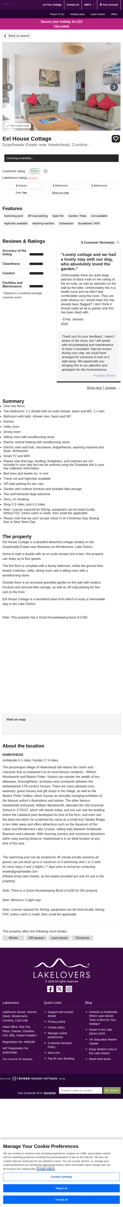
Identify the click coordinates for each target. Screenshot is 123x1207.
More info (54, 1052)
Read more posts (100, 1059)
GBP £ (89, 4)
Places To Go (57, 14)
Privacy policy (56, 1021)
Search (114, 1090)
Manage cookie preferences (57, 1035)
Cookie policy (56, 1027)
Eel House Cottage (26, 139)
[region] (61, 1173)
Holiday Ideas (77, 14)
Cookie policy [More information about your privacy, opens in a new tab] (45, 1168)
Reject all (61, 1188)
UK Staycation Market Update (103, 1041)
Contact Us (73, 4)
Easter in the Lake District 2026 (100, 1031)
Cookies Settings (61, 1176)
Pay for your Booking (61, 1058)
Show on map (60, 192)
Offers (114, 14)
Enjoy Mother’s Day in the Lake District (103, 1051)
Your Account (109, 4)
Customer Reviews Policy (60, 1045)
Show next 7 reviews (101, 388)
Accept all (61, 1199)
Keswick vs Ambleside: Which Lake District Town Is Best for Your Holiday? (103, 1017)
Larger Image (18, 125)
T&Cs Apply (61, 26)
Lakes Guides (98, 14)
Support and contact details (60, 1013)
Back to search (19, 35)
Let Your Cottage (52, 4)
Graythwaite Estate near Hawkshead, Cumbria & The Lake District (47, 144)
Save (116, 139)
